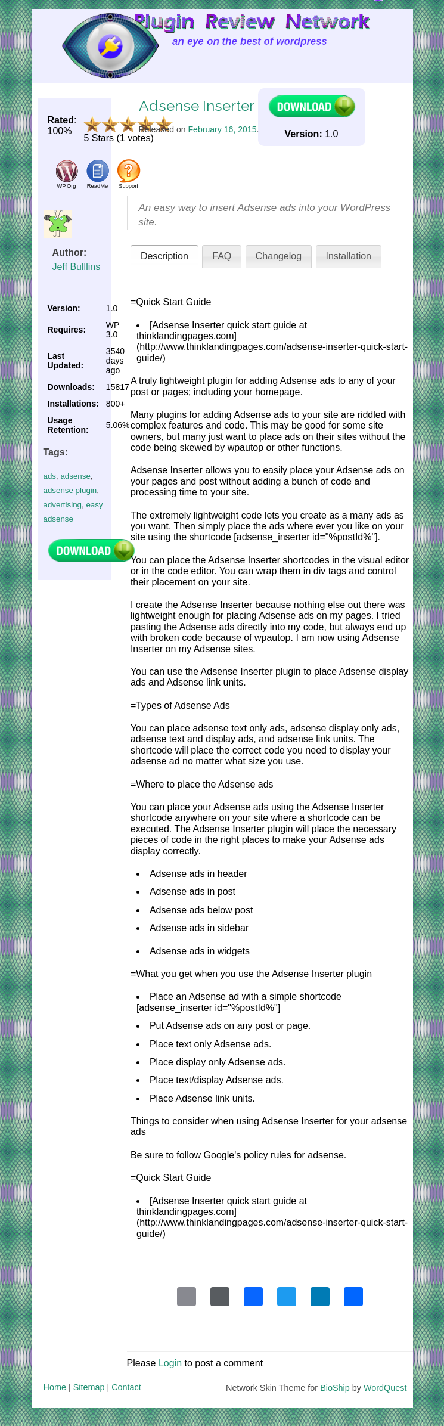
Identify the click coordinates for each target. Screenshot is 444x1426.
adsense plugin (70, 490)
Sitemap (89, 1387)
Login (170, 1363)
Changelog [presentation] (279, 256)
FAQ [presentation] (221, 256)
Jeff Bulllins (76, 267)
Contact (126, 1387)
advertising (63, 504)
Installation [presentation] (349, 256)
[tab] (164, 256)
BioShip (335, 1388)
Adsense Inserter (196, 105)
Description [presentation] (164, 256)
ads (50, 476)
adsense (75, 476)
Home (55, 1387)
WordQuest (385, 1388)
